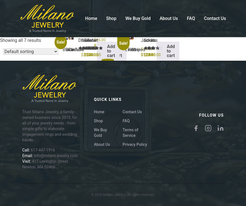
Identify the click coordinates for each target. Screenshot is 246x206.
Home (91, 18)
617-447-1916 (43, 150)
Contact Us (215, 18)
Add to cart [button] (111, 51)
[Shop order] (30, 51)
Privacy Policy (135, 144)
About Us (169, 18)
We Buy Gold (138, 18)
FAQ (191, 18)
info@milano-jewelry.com (56, 155)
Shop (111, 18)
